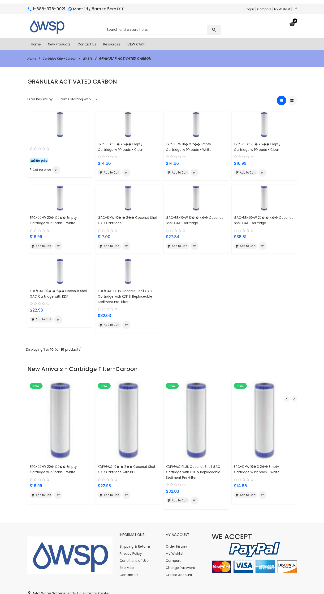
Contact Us (129, 525)
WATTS (96, 58)
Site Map (127, 517)
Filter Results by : (40, 99)
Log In (250, 9)
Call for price (42, 170)
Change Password (180, 517)
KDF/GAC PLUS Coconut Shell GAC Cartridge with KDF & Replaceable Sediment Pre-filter (128, 298)
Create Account (179, 525)
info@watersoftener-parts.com (70, 567)
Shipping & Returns (135, 496)
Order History (176, 496)
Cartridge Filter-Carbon (64, 58)
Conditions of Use (134, 510)
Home (32, 58)
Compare (264, 9)
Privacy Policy (131, 503)
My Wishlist (282, 9)
